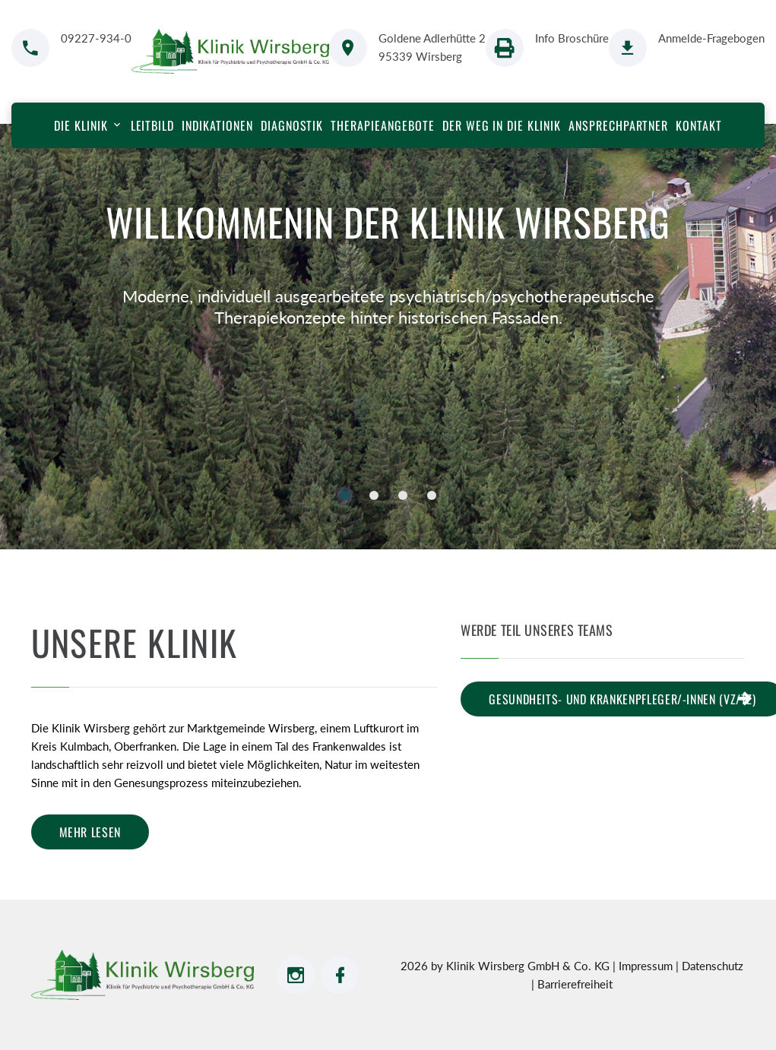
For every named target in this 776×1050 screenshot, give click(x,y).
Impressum (647, 966)
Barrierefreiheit (575, 984)
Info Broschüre (572, 38)
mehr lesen (90, 832)
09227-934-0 (96, 38)
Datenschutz (712, 966)
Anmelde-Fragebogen (711, 38)
